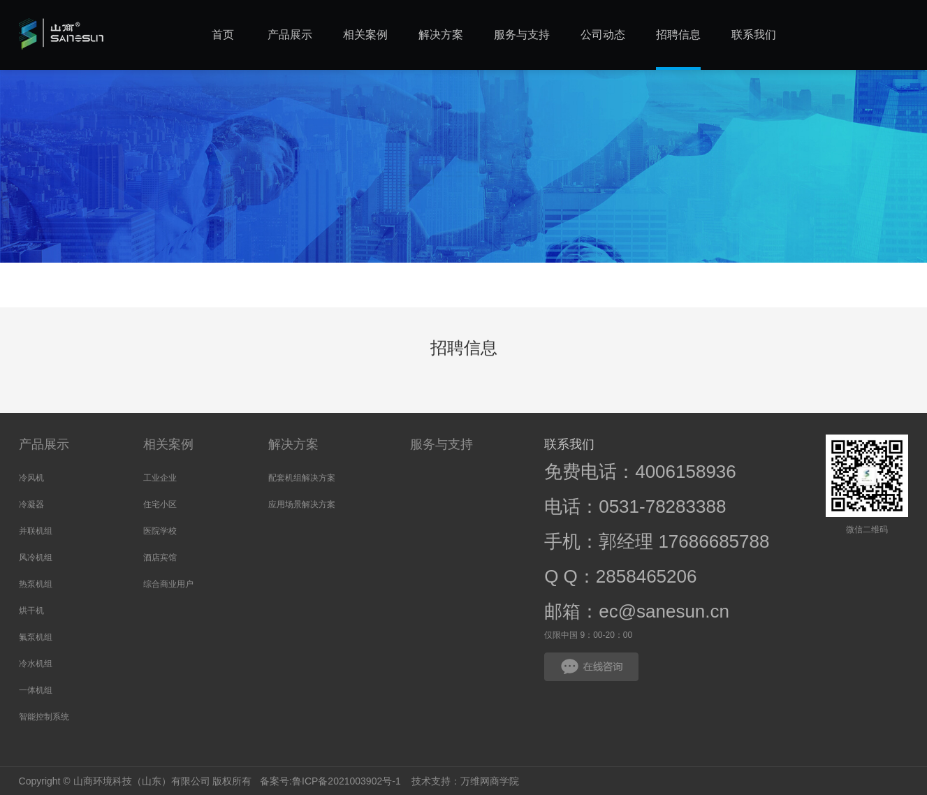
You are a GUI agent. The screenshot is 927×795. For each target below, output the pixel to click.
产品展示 (44, 444)
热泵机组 (35, 584)
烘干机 (31, 610)
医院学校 (160, 531)
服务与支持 (441, 444)
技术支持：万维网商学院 (465, 781)
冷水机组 (35, 664)
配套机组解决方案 (301, 478)
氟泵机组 (35, 637)
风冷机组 (35, 557)
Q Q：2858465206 (620, 576)
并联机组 (35, 531)
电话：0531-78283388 (635, 506)
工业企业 (160, 478)
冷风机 (31, 478)
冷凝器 (31, 504)
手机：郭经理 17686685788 (656, 541)
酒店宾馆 (160, 557)
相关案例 (168, 444)
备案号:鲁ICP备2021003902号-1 (328, 781)
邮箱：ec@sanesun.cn (636, 611)
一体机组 (35, 690)
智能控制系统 (44, 717)
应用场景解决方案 (301, 504)
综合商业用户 (168, 584)
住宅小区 (160, 504)
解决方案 (293, 444)
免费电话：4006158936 (640, 471)
